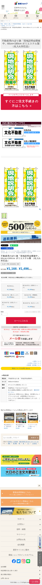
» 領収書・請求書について (33, 365)
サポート (21, 519)
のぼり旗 (29, 24)
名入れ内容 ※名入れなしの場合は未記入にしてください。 (17, 277)
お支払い (21, 524)
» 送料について (36, 361)
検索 (40, 21)
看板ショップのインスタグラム (21, 555)
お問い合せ (15, 16)
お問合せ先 (21, 540)
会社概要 (21, 545)
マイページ (27, 16)
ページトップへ (39, 485)
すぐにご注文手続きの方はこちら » (21, 100)
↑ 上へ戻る (34, 581)
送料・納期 (21, 529)
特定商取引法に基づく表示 (9, 570)
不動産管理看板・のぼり (19, 24)
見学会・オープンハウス (8, 25)
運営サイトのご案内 (21, 550)
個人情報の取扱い (6, 574)
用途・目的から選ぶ (5, 24)
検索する (35, 437)
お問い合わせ (5, 578)
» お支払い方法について (34, 363)
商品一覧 (5, 16)
